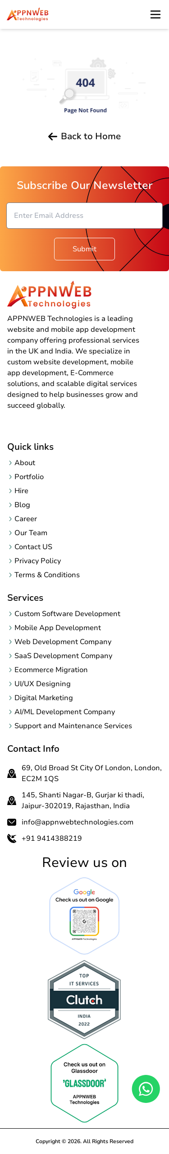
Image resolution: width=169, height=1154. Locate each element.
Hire (21, 491)
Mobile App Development (57, 628)
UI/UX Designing (42, 684)
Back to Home (84, 136)
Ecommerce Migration (51, 670)
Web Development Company (62, 642)
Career (25, 519)
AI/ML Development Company (64, 712)
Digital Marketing (43, 698)
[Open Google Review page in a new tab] (84, 916)
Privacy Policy (37, 561)
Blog (22, 505)
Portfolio (29, 477)
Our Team (30, 533)
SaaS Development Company (63, 656)
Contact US (33, 547)
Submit (84, 249)
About (24, 463)
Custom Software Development (67, 614)
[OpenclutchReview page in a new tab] (84, 999)
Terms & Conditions (47, 575)
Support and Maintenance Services (73, 726)
